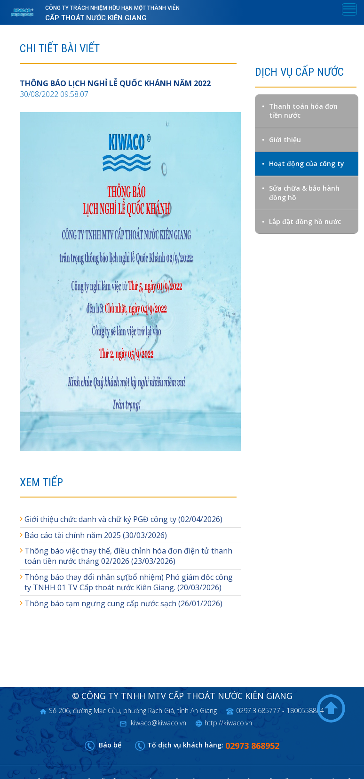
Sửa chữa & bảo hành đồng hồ (304, 193)
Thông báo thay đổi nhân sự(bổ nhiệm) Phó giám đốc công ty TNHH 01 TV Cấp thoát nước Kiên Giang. (128, 582)
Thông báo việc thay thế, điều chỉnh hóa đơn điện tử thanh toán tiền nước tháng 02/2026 (128, 556)
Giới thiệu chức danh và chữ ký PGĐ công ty (100, 519)
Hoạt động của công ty (306, 163)
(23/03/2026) (152, 561)
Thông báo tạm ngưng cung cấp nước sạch (100, 603)
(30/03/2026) (144, 535)
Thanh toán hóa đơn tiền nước (303, 111)
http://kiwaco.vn (228, 722)
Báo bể (109, 744)
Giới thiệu (285, 139)
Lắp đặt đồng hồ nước (305, 221)
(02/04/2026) (199, 519)
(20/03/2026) (198, 587)
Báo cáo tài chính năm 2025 (72, 535)
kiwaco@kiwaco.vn (157, 722)
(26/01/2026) (199, 603)
